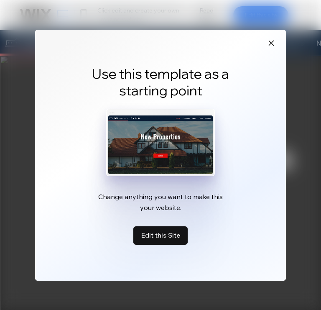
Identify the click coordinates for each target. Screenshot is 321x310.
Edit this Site (160, 235)
